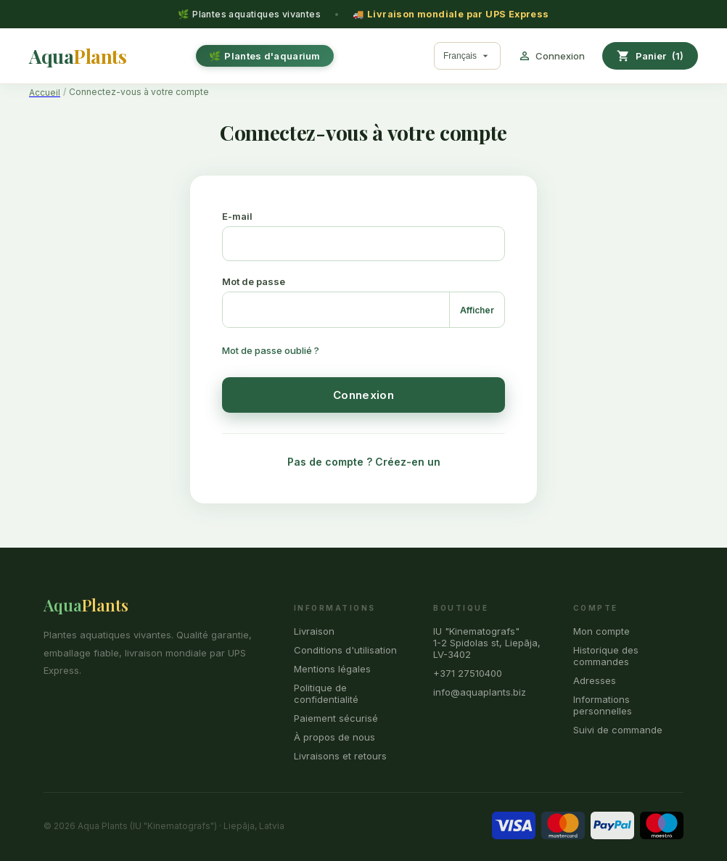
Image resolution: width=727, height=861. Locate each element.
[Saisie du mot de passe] (336, 309)
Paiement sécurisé (336, 718)
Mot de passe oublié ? (270, 350)
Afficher (477, 310)
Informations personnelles (602, 705)
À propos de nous (334, 737)
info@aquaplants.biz (479, 692)
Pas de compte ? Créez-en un (363, 462)
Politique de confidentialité (326, 693)
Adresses (594, 680)
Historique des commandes (605, 655)
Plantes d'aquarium (272, 56)
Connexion (363, 395)
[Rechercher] (425, 56)
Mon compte (601, 631)
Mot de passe (253, 281)
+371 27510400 (467, 673)
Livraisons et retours (340, 756)
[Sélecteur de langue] (467, 56)
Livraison (314, 631)
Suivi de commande (617, 730)
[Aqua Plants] (77, 56)
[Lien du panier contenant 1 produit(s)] (650, 56)
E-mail (237, 216)
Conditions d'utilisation (345, 650)
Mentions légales (332, 669)
